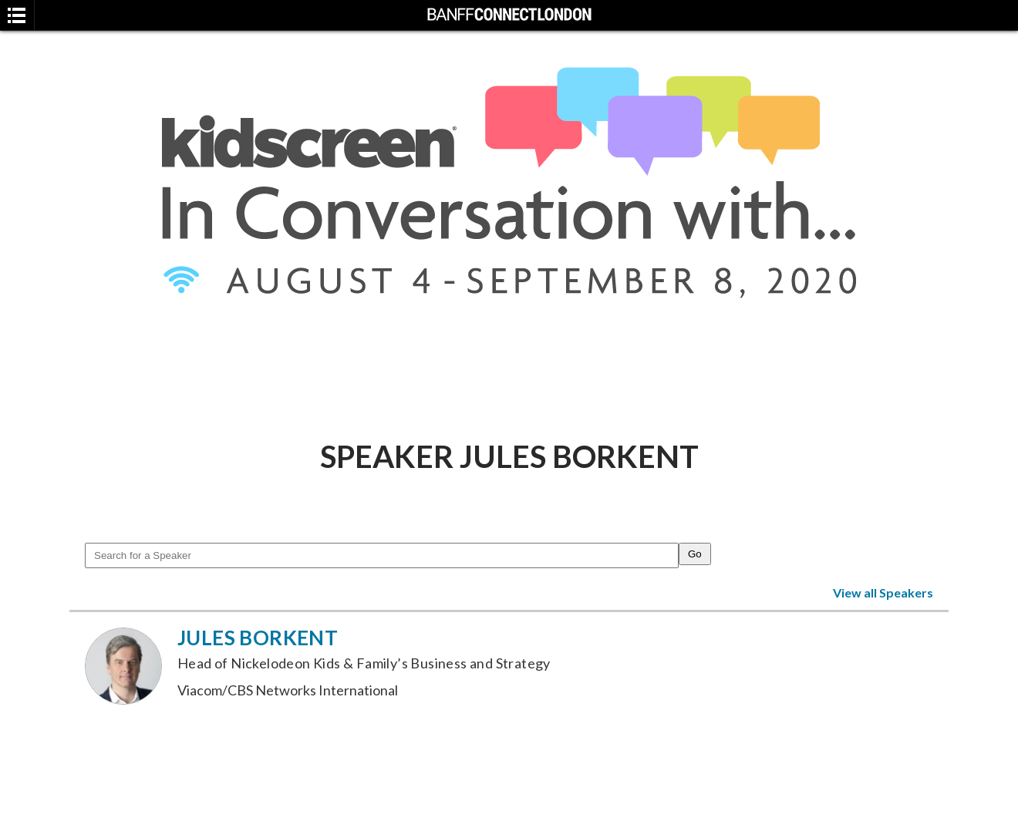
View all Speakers (883, 592)
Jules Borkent (257, 637)
